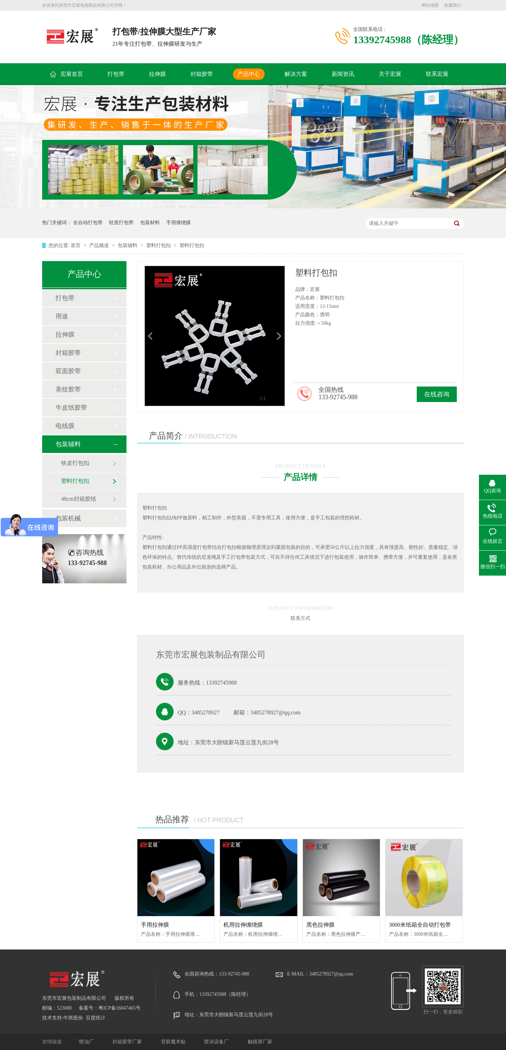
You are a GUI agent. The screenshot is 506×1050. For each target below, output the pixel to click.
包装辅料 (128, 245)
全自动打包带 (88, 222)
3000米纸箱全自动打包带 (420, 925)
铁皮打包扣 (75, 463)
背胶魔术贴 (174, 1041)
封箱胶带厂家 (127, 1041)
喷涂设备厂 (217, 1041)
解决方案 (296, 74)
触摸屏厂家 (260, 1041)
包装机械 (68, 518)
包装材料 (150, 222)
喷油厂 (87, 1041)
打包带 (116, 74)
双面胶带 (68, 371)
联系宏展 (437, 74)
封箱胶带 (201, 74)
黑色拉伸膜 (320, 925)
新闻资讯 (343, 74)
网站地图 (430, 5)
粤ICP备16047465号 (119, 1008)
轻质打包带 (121, 222)
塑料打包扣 (159, 245)
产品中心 (249, 74)
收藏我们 (452, 5)
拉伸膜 (157, 74)
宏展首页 (71, 74)
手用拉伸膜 (155, 925)
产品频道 (99, 245)
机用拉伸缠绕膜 (243, 925)
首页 (76, 245)
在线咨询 (436, 394)
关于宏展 (390, 74)
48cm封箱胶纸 (78, 499)
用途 (62, 316)
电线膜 (65, 425)
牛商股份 (73, 1017)
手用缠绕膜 (178, 222)
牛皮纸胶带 (71, 407)
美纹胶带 (68, 389)
